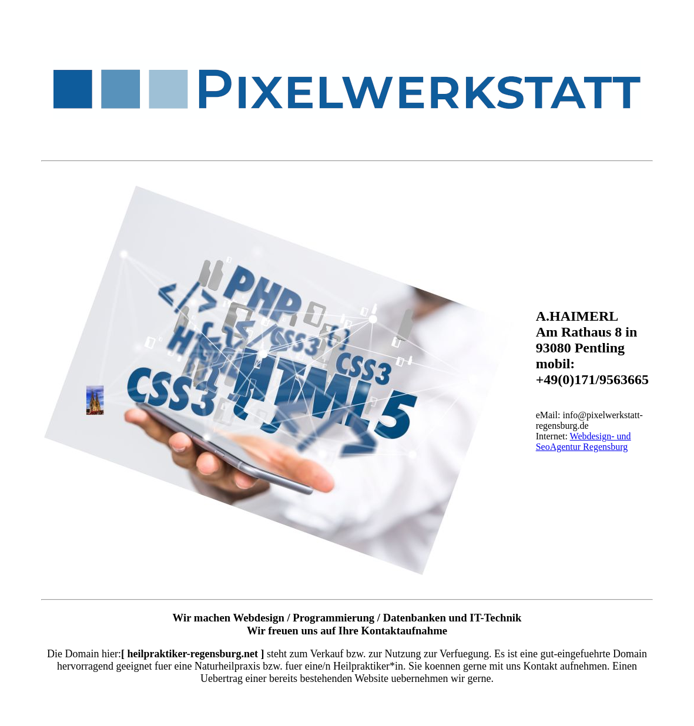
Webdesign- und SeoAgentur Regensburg (583, 441)
